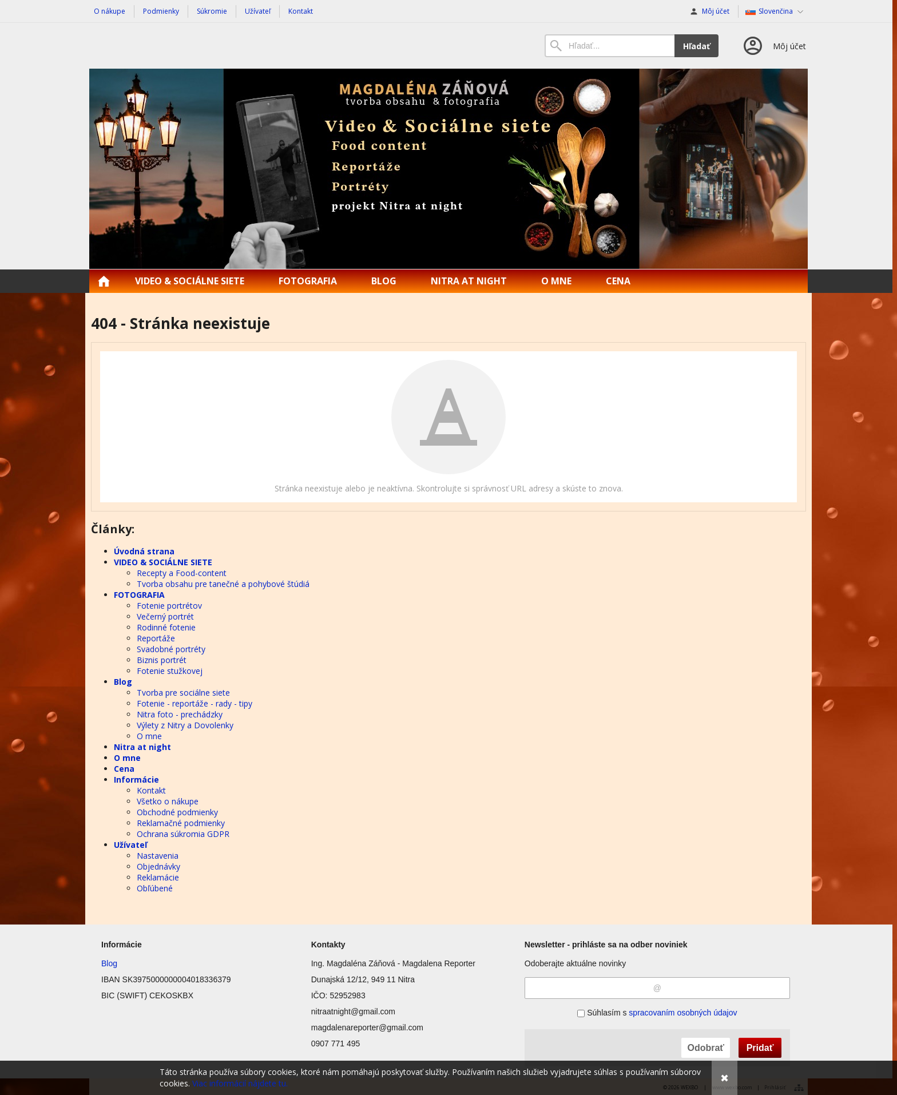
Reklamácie (158, 877)
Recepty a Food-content (182, 573)
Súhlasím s (657, 1012)
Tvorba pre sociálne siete (183, 692)
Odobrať (705, 1048)
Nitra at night (142, 746)
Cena (124, 768)
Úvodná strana (144, 551)
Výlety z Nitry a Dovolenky (185, 725)
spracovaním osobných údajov (683, 1012)
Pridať (760, 1048)
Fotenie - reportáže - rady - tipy (194, 703)
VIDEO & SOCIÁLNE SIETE (163, 562)
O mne (149, 736)
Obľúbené (155, 888)
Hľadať (696, 46)
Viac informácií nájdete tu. (240, 1083)
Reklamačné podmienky (181, 823)
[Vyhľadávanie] (609, 45)
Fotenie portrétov (169, 605)
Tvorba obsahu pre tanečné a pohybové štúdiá (223, 583)
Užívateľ (130, 844)
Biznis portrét (161, 659)
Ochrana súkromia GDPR (183, 833)
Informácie (136, 779)
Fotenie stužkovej (170, 670)
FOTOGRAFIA (139, 594)
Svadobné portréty (171, 649)
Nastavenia (157, 855)
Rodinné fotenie (166, 627)
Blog (123, 681)
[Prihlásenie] (774, 46)
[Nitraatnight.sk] (448, 168)
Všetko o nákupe (168, 801)
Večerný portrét (165, 616)
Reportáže (156, 638)
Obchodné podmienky (177, 812)
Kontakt (151, 790)
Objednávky (158, 866)
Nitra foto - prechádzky (180, 714)
